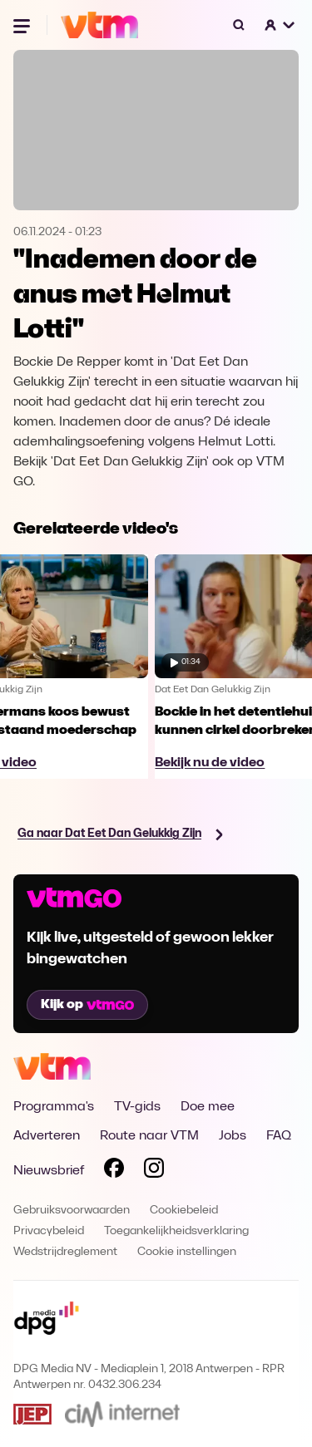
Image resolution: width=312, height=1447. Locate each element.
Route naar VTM (149, 1136)
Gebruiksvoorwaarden (71, 1210)
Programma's (53, 1107)
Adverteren (46, 1136)
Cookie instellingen (186, 1252)
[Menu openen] (23, 25)
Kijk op (87, 1004)
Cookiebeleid (184, 1210)
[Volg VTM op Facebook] (114, 1171)
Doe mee (208, 1107)
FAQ (278, 1136)
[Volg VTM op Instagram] (154, 1171)
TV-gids (137, 1107)
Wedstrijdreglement (65, 1252)
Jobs (232, 1136)
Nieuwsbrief (48, 1171)
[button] (280, 25)
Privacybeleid (48, 1231)
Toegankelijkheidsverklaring (176, 1231)
